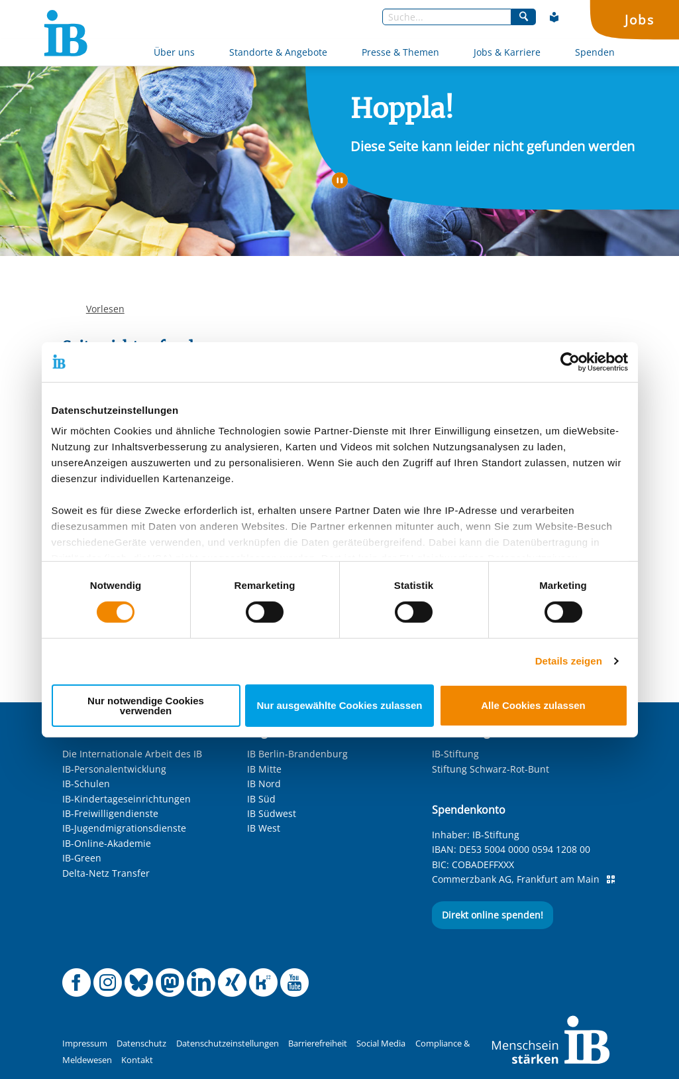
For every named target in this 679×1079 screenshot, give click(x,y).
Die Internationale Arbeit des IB (132, 753)
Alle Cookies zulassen (533, 705)
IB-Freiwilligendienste (110, 813)
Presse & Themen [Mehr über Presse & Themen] (400, 52)
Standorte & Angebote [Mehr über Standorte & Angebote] (278, 52)
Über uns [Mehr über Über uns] (174, 52)
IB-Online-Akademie (106, 843)
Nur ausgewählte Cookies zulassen (339, 705)
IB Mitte (264, 769)
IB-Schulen (86, 783)
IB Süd (261, 799)
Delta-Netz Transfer (106, 873)
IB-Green (81, 858)
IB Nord (264, 783)
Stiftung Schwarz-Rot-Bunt (490, 769)
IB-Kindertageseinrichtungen (126, 799)
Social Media (380, 1043)
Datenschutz (141, 1043)
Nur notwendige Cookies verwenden (145, 705)
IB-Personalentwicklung (114, 769)
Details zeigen (568, 660)
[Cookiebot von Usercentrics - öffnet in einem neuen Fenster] (570, 361)
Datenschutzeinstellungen (227, 1043)
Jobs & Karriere (507, 52)
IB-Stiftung (455, 753)
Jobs (639, 19)
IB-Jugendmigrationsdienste (124, 828)
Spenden (595, 52)
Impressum (84, 1043)
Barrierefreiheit (317, 1043)
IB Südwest (271, 813)
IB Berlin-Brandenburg (297, 753)
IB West (263, 828)
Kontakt (137, 1060)
